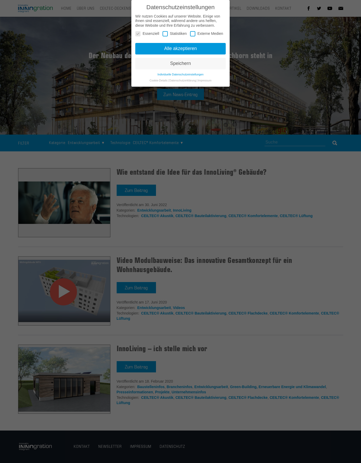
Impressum (204, 83)
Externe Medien (206, 36)
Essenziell (147, 36)
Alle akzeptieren (180, 51)
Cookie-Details (159, 83)
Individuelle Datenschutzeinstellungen (181, 77)
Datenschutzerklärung (182, 83)
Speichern (180, 66)
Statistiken (175, 36)
